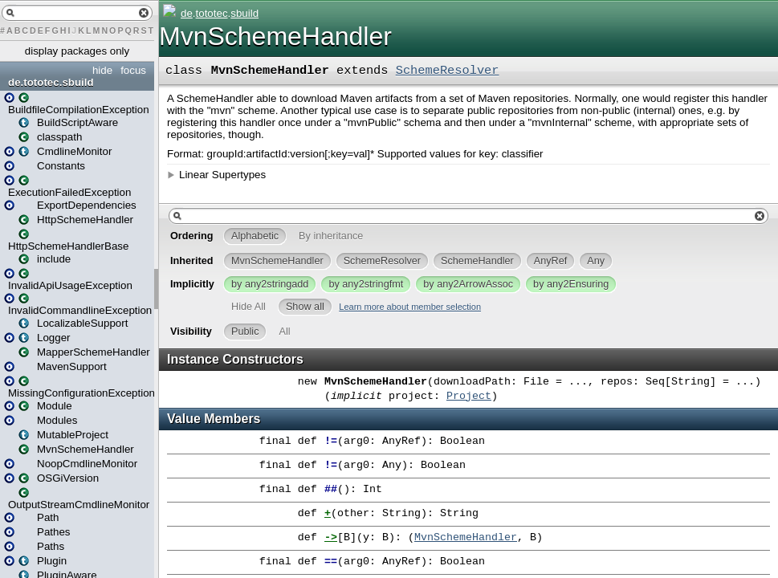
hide (102, 70)
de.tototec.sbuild (51, 82)
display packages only (77, 51)
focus (133, 70)
